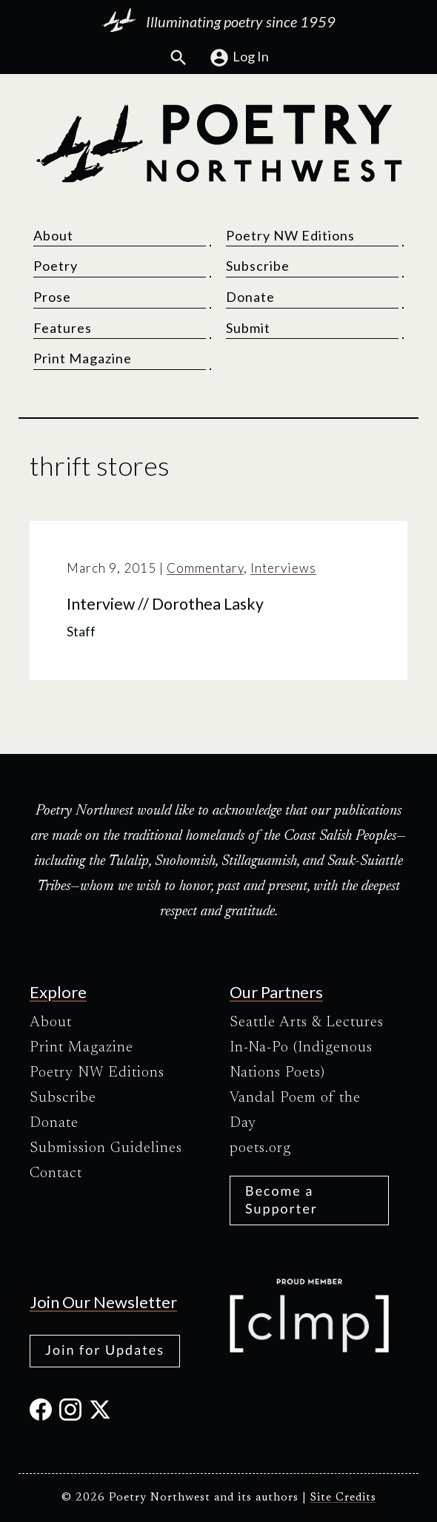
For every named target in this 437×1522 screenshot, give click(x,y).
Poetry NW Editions (290, 235)
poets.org (260, 1148)
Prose (52, 297)
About (53, 235)
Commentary (205, 568)
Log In (239, 57)
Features (62, 328)
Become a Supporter (281, 1199)
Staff (81, 631)
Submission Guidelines (106, 1148)
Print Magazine (82, 358)
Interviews (283, 568)
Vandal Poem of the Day (295, 1111)
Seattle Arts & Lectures (307, 1022)
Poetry (55, 265)
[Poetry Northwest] (218, 143)
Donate (250, 297)
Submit (248, 328)
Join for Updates (104, 1349)
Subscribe (258, 265)
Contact (56, 1173)
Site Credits (343, 1498)
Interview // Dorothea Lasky (165, 603)
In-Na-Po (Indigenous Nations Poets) (301, 1060)
